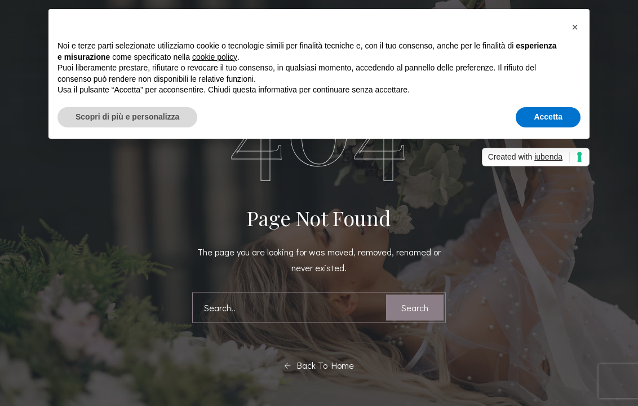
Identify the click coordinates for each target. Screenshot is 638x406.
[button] (575, 27)
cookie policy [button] (214, 56)
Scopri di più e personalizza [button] (127, 116)
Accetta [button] (548, 116)
